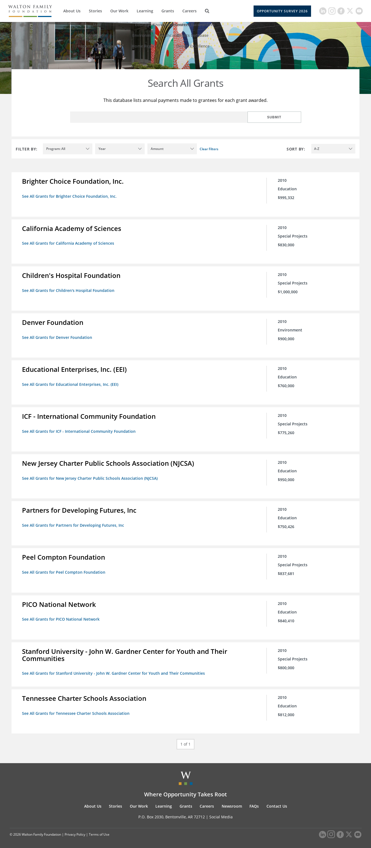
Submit (283, 117)
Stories (95, 10)
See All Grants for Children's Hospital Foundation (69, 289)
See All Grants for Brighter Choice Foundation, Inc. (70, 196)
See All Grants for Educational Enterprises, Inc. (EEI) (71, 383)
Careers (189, 10)
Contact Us (276, 802)
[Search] (207, 11)
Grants (167, 10)
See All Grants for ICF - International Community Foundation (79, 429)
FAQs (254, 802)
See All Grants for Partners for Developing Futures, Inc (74, 523)
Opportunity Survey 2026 (282, 11)
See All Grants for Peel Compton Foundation (64, 569)
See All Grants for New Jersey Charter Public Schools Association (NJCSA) (90, 476)
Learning (145, 10)
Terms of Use (99, 831)
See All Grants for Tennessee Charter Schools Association (76, 709)
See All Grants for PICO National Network (61, 616)
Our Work (119, 10)
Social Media (221, 813)
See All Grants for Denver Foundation (58, 336)
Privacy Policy (75, 831)
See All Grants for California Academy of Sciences (69, 243)
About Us (72, 10)
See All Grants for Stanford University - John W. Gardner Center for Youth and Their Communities (114, 670)
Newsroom (232, 802)
